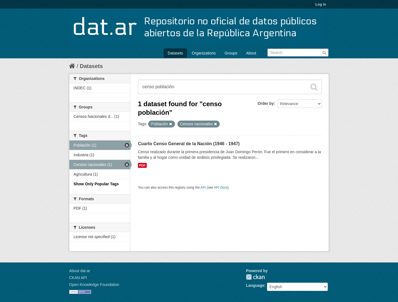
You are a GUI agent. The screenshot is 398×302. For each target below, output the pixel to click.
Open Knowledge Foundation (94, 284)
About (251, 53)
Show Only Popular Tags (96, 184)
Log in (320, 4)
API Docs (221, 187)
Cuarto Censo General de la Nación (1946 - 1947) (189, 143)
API (203, 187)
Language (255, 285)
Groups (230, 53)
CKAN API (78, 277)
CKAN (255, 277)
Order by (266, 103)
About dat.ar (79, 271)
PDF (142, 165)
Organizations (204, 53)
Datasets (175, 53)
